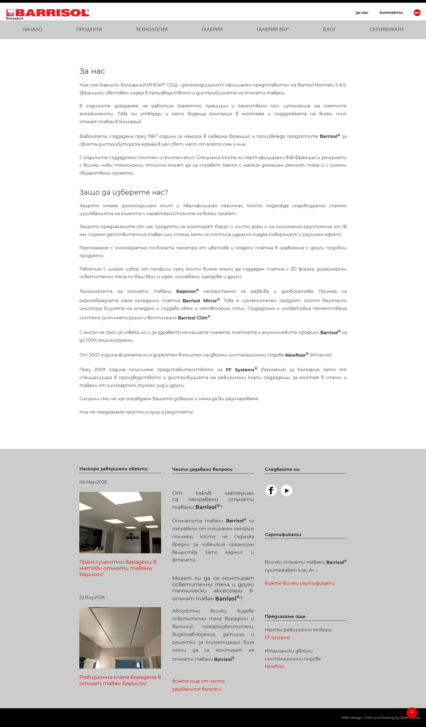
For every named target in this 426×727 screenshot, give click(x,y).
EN (417, 12)
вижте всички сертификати (300, 583)
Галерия (212, 29)
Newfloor (275, 666)
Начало (32, 29)
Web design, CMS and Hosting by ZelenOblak (381, 718)
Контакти (391, 12)
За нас (362, 12)
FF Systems (277, 637)
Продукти (89, 29)
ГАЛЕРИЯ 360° (273, 29)
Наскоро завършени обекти (113, 468)
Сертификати (386, 29)
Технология (152, 29)
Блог (329, 29)
